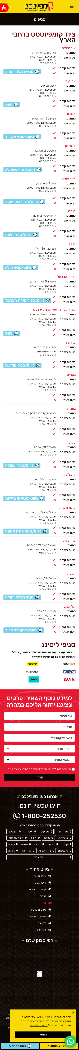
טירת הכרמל (66, 277)
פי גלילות (69, 475)
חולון (72, 244)
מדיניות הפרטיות (46, 769)
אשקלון (70, 146)
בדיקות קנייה (39, 876)
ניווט (9, 333)
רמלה (71, 573)
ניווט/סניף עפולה (19, 465)
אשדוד (71, 114)
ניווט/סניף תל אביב (21, 630)
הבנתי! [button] (43, 1034)
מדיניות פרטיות (38, 909)
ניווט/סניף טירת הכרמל (24, 300)
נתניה (71, 408)
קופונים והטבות (37, 889)
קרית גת (69, 540)
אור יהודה (69, 48)
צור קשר (41, 930)
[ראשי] (38, 6)
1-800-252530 (59, 1046)
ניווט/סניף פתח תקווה (23, 531)
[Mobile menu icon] (71, 6)
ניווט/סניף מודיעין (19, 365)
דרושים (42, 923)
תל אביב (70, 606)
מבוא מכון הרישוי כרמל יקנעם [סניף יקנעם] (54, 310)
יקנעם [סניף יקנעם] (65, 844)
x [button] (73, 1012)
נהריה (71, 375)
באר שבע (69, 179)
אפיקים (70, 81)
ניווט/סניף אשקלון (20, 169)
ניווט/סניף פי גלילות (21, 498)
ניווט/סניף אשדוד (19, 136)
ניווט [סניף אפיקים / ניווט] (9, 104)
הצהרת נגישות (38, 916)
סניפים (42, 903)
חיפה (72, 211)
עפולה (71, 442)
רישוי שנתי (40, 882)
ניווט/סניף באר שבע (21, 201)
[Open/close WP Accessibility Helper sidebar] (4, 7)
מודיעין (71, 342)
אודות (43, 896)
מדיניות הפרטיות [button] (39, 1025)
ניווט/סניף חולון (18, 267)
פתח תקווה (67, 508)
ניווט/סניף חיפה (18, 234)
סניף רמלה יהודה (19, 71)
